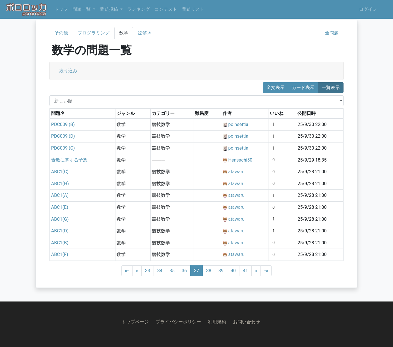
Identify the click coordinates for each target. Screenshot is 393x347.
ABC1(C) (60, 171)
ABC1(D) (60, 231)
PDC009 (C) (63, 148)
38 (208, 270)
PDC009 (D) (63, 136)
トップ (61, 9)
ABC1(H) (60, 183)
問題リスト (193, 9)
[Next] (256, 270)
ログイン (368, 9)
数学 (123, 33)
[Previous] (137, 270)
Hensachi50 (240, 160)
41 (245, 270)
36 (184, 270)
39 (221, 270)
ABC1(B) (60, 242)
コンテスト (165, 9)
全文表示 (275, 87)
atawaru (236, 171)
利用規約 (217, 322)
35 (172, 270)
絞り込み (68, 70)
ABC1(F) (59, 254)
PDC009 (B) (63, 124)
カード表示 (303, 87)
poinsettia (238, 124)
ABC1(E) (59, 207)
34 (159, 270)
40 (233, 270)
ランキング (138, 9)
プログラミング (93, 33)
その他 (61, 33)
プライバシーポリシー (178, 322)
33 (147, 270)
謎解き (145, 33)
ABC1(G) (60, 219)
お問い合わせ (246, 322)
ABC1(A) (60, 195)
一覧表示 (331, 87)
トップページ (135, 322)
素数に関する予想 (69, 160)
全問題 (332, 33)
